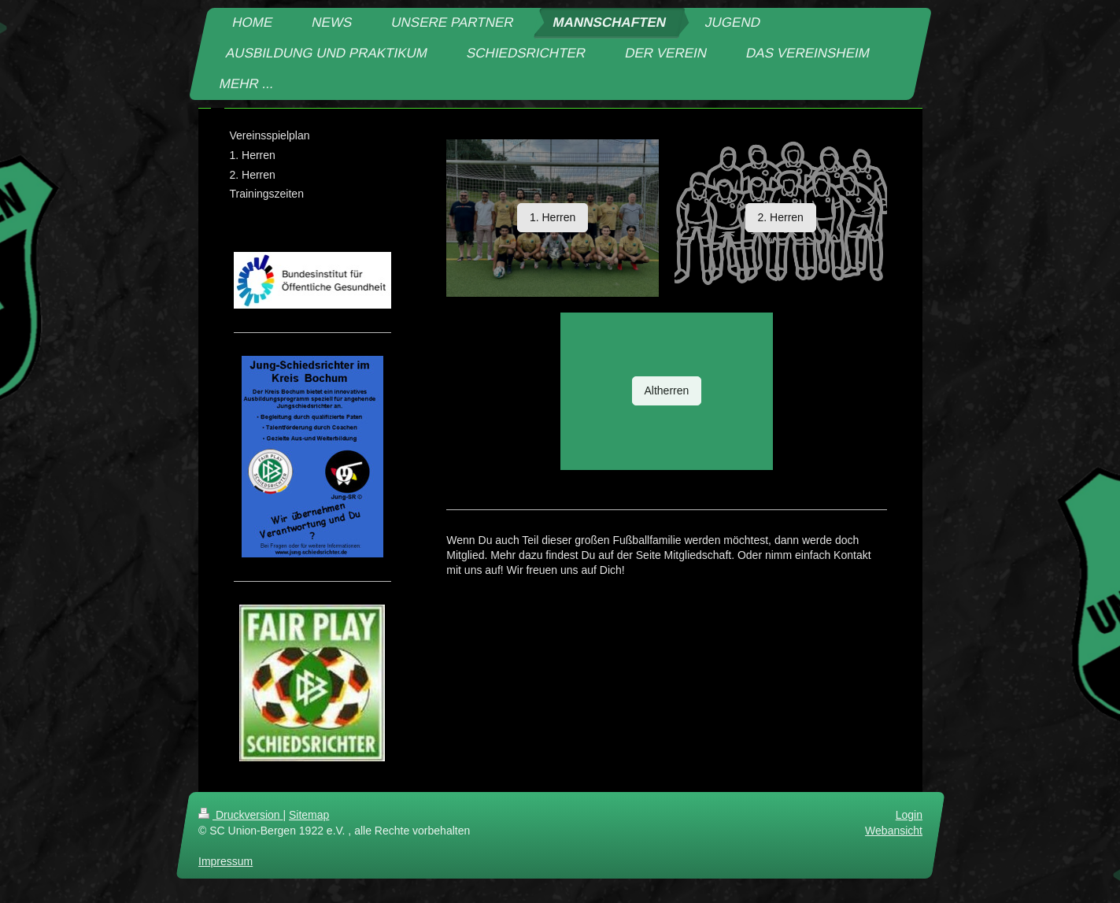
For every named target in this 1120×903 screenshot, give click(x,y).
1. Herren (552, 217)
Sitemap (309, 815)
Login (908, 815)
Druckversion (240, 815)
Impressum (225, 861)
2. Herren (781, 217)
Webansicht (893, 830)
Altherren (667, 390)
